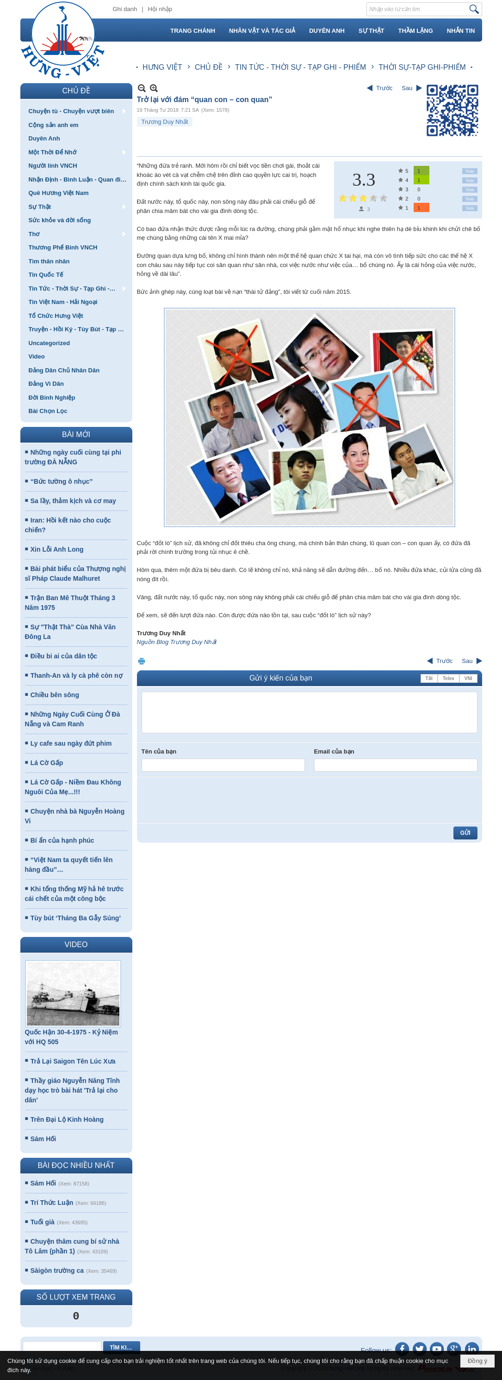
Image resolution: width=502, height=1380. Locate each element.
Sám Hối (43, 1139)
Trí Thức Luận (52, 1202)
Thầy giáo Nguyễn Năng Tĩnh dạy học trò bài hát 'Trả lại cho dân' (72, 1090)
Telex (448, 678)
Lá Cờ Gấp (47, 762)
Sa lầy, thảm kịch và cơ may (73, 501)
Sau (407, 88)
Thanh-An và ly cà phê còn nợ (77, 675)
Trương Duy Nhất (165, 121)
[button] (76, 111)
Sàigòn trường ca (57, 1270)
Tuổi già (43, 1222)
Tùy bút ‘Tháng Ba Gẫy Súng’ (76, 918)
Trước (384, 88)
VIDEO (76, 944)
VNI (468, 678)
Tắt (429, 678)
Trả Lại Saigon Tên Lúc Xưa (73, 1061)
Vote (469, 171)
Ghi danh (125, 9)
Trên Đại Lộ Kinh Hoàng (67, 1119)
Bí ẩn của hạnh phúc (62, 840)
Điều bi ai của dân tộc (64, 656)
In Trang (141, 661)
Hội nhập (160, 9)
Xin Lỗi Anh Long (57, 549)
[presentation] (212, 800)
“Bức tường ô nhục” (62, 481)
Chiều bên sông (55, 695)
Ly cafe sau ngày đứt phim (71, 743)
